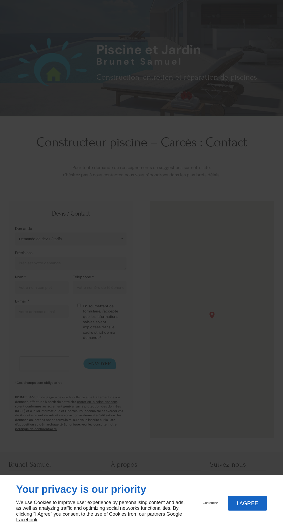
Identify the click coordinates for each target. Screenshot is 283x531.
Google (174, 514)
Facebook (26, 519)
